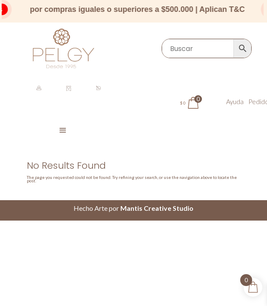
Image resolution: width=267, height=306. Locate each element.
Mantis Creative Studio (156, 208)
